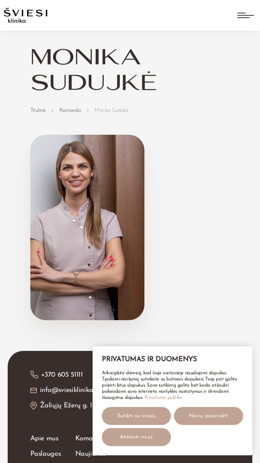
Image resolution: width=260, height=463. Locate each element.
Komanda (70, 110)
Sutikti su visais (136, 416)
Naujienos (90, 454)
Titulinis (38, 110)
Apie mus (44, 438)
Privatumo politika (163, 397)
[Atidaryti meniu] (245, 15)
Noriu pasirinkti (208, 416)
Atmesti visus (136, 437)
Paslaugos (45, 454)
